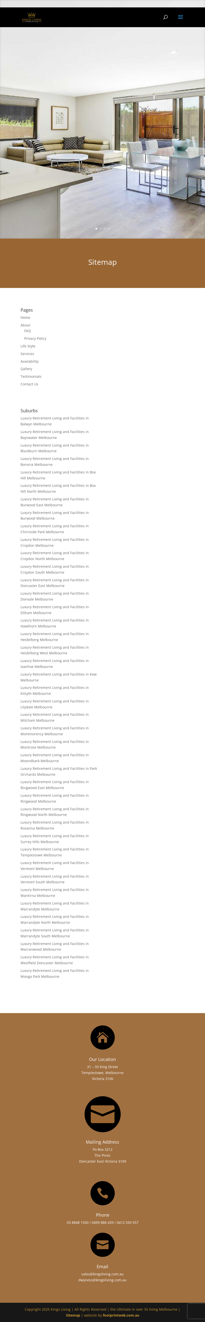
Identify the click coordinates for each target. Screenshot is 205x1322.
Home (25, 317)
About (25, 325)
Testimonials (31, 376)
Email (102, 1266)
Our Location (102, 1059)
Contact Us (29, 384)
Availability (30, 361)
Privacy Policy (35, 338)
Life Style (28, 346)
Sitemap (73, 1315)
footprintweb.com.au (121, 1315)
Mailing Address (102, 1142)
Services (27, 353)
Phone (102, 1215)
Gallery (26, 368)
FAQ (27, 330)
